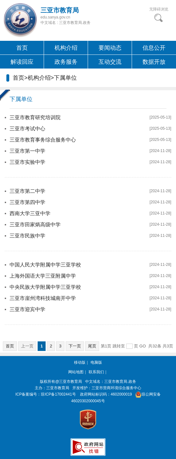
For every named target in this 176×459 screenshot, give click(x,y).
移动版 (79, 362)
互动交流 (110, 62)
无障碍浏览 (158, 9)
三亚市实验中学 (27, 162)
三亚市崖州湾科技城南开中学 (43, 298)
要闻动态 (110, 48)
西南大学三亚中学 (30, 213)
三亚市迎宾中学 (27, 309)
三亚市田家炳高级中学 (35, 224)
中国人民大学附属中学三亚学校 (45, 264)
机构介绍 (66, 48)
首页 (22, 48)
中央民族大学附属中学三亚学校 (45, 287)
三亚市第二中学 (27, 191)
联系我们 (96, 372)
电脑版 (96, 362)
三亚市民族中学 (27, 235)
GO (142, 346)
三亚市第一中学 (27, 151)
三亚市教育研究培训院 (35, 117)
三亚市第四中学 (27, 202)
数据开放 (154, 62)
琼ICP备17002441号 (58, 394)
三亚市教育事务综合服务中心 (43, 139)
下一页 (75, 346)
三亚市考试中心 (27, 128)
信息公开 (154, 48)
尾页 (92, 346)
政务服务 (66, 62)
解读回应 (22, 62)
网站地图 (76, 372)
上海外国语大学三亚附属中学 (43, 276)
